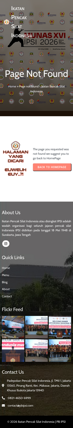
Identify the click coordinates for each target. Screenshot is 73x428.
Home (12, 86)
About (6, 289)
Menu (5, 275)
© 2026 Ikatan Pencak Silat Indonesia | (31, 421)
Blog (5, 282)
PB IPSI (61, 421)
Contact (7, 296)
